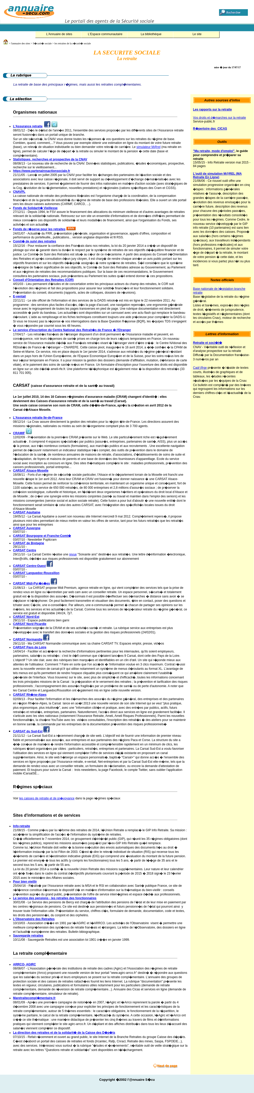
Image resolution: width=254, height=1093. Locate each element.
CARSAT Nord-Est (26, 617)
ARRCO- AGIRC (24, 964)
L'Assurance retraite (28, 126)
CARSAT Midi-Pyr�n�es (31, 583)
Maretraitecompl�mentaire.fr (34, 998)
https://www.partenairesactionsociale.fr (41, 171)
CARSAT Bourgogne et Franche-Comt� (42, 536)
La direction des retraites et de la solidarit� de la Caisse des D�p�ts (64, 1032)
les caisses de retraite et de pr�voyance (47, 798)
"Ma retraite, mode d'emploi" (214, 151)
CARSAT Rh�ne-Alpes (29, 694)
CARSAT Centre (24, 550)
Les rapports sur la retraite (212, 109)
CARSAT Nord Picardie (29, 624)
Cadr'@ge (200, 368)
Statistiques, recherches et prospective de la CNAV (50, 159)
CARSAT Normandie (27, 639)
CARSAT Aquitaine (26, 512)
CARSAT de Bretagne (28, 543)
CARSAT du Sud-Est (28, 731)
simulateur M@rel (149, 147)
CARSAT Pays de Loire (29, 647)
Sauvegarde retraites (28, 935)
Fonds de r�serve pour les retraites (39, 229)
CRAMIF (19, 433)
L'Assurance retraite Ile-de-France (38, 417)
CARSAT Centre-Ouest (29, 566)
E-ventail (19, 296)
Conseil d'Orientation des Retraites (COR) (43, 280)
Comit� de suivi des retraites (34, 241)
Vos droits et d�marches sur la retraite (219, 117)
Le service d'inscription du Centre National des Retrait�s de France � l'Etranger (72, 330)
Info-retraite (21, 826)
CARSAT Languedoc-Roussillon (36, 573)
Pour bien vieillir (25, 881)
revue (73, 554)
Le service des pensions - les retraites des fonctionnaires (54, 898)
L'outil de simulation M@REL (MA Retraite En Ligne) (217, 175)
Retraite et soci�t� (207, 343)
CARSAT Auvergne (26, 528)
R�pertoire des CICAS (210, 128)
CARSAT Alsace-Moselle (31, 470)
